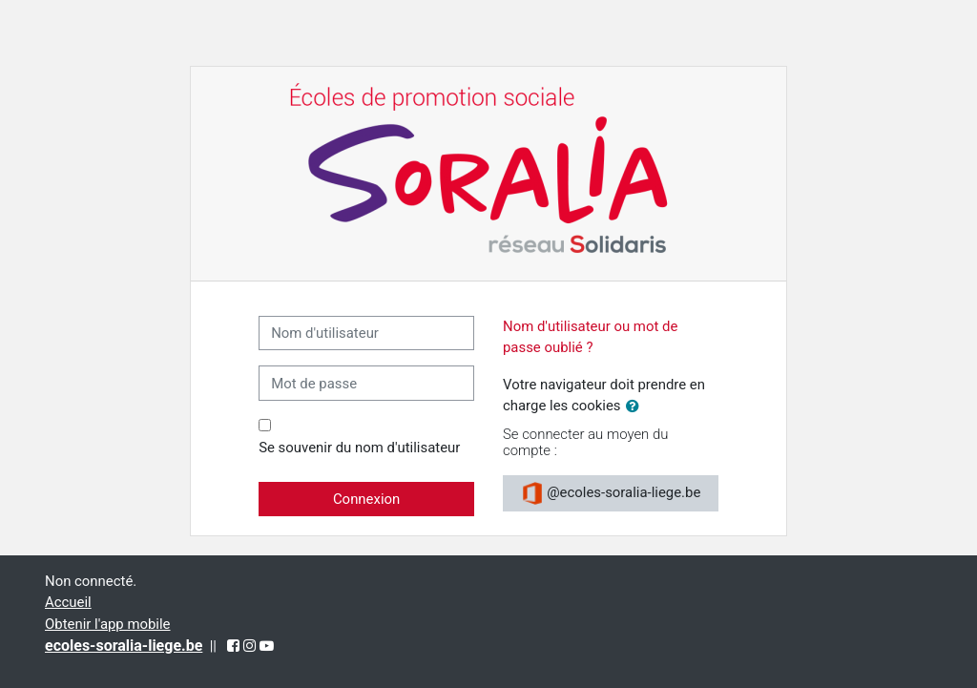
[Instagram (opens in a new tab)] (249, 646)
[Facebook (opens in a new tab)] (233, 646)
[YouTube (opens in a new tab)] (267, 646)
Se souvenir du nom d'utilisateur (359, 447)
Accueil (68, 602)
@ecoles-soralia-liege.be (611, 493)
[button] (636, 406)
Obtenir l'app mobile (108, 624)
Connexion (366, 499)
